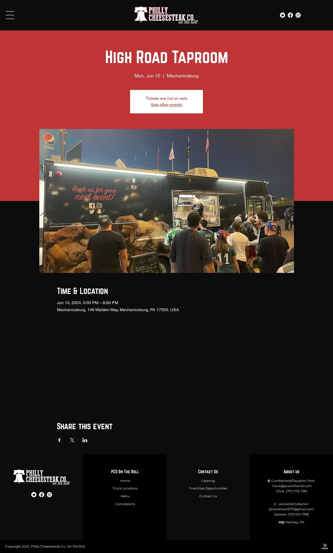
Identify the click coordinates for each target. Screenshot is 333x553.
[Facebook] (290, 15)
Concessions (125, 504)
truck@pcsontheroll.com (292, 486)
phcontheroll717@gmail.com (291, 509)
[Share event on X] (72, 440)
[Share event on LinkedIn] (84, 440)
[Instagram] (298, 15)
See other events (166, 104)
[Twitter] (282, 15)
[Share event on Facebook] (59, 440)
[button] (10, 15)
